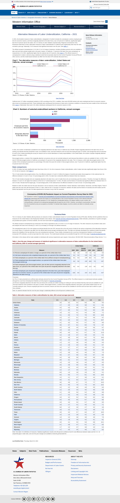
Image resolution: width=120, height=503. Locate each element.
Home (14, 451)
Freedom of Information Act (80, 462)
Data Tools (33, 451)
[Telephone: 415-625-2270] (28, 486)
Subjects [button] (21, 12)
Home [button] (14, 12)
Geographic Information (34, 17)
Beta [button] (76, 12)
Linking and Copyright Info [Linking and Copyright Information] (79, 471)
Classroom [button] (68, 12)
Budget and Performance (53, 462)
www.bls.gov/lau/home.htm (98, 234)
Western (45, 17)
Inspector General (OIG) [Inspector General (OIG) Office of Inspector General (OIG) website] (53, 459)
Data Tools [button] (31, 12)
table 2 (31, 171)
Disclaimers (74, 468)
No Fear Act (49, 468)
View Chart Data (60, 98)
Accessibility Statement (78, 480)
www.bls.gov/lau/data (55, 281)
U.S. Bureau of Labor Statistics (29, 6)
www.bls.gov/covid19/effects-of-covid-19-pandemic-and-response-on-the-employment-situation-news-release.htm (59, 197)
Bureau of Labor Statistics (19, 17)
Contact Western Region (20, 492)
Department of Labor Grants (54, 465)
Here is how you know (45, 1)
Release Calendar (98, 4)
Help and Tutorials (77, 477)
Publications (44, 451)
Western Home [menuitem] (20, 26)
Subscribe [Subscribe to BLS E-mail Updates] (106, 4)
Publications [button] (42, 12)
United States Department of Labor (99, 1)
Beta (80, 451)
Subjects (23, 451)
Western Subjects (59, 26)
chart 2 (17, 105)
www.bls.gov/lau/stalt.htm (61, 220)
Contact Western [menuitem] (98, 26)
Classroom (72, 451)
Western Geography (39, 26)
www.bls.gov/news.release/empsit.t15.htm (67, 218)
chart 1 (62, 53)
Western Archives (79, 26)
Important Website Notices (80, 474)
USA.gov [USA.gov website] (48, 471)
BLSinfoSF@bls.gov (90, 48)
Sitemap (73, 459)
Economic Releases (58, 451)
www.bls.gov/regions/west (92, 49)
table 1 (65, 46)
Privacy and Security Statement (81, 465)
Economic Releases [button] (55, 12)
